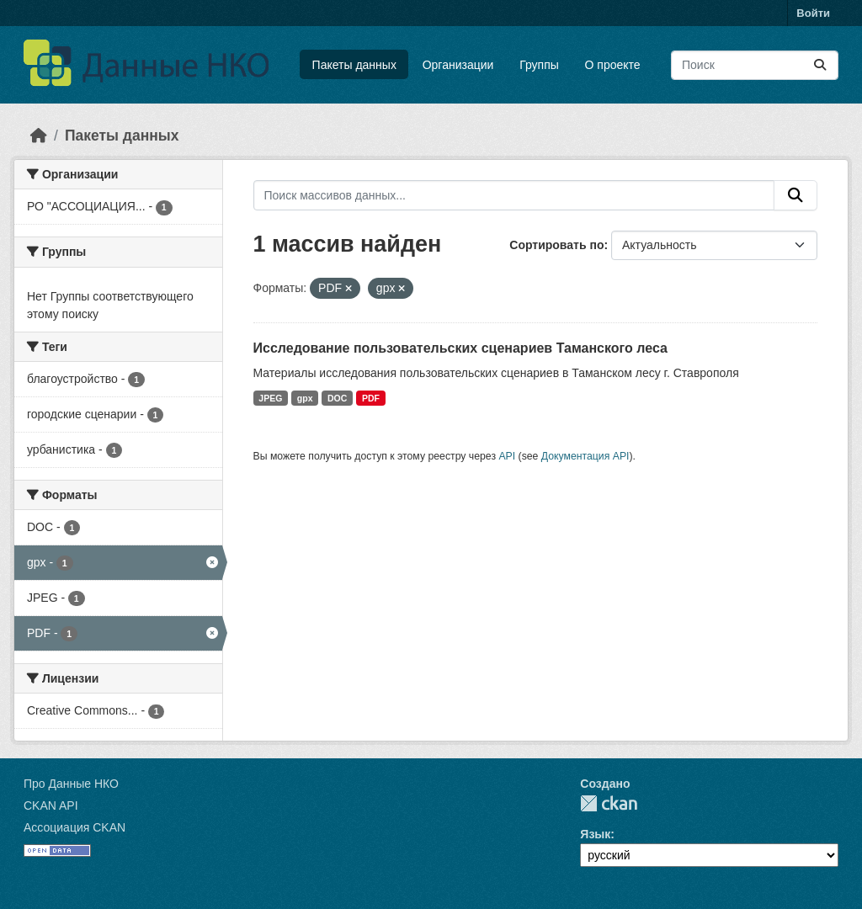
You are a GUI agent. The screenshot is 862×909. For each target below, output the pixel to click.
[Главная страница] (38, 135)
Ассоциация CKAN (74, 827)
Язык (595, 834)
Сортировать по (556, 245)
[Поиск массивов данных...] (754, 65)
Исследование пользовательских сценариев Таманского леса (460, 348)
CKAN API (51, 805)
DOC (337, 398)
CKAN (608, 803)
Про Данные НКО (71, 783)
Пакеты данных (354, 65)
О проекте (613, 65)
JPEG (270, 398)
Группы (539, 65)
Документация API (585, 456)
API (506, 456)
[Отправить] (820, 65)
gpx (305, 398)
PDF (371, 398)
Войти (813, 13)
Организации (458, 65)
